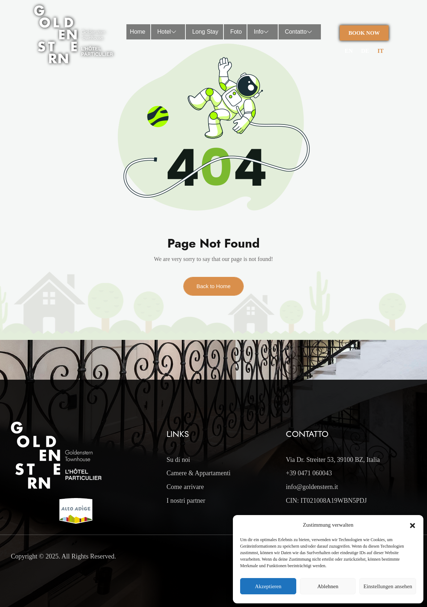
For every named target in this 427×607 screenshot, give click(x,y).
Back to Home (213, 286)
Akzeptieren (268, 586)
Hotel (168, 31)
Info (263, 31)
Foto (236, 32)
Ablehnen (327, 586)
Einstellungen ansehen (387, 586)
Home (138, 32)
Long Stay (205, 32)
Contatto (300, 31)
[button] (412, 524)
